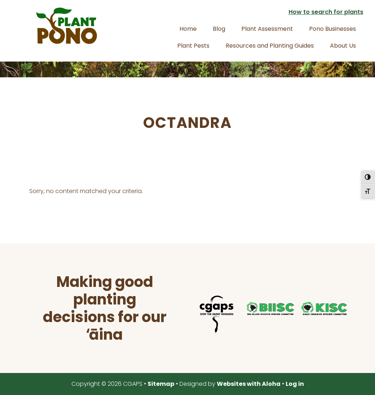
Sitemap (161, 384)
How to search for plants (326, 12)
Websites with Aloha (249, 384)
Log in (295, 384)
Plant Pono (67, 25)
